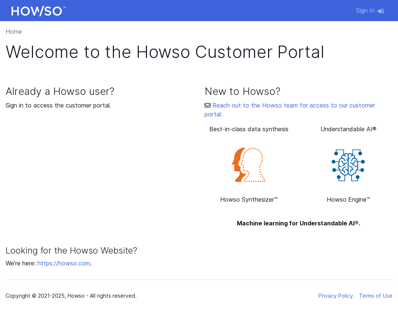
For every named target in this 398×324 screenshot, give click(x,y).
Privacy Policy (336, 295)
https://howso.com (63, 263)
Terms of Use (375, 295)
